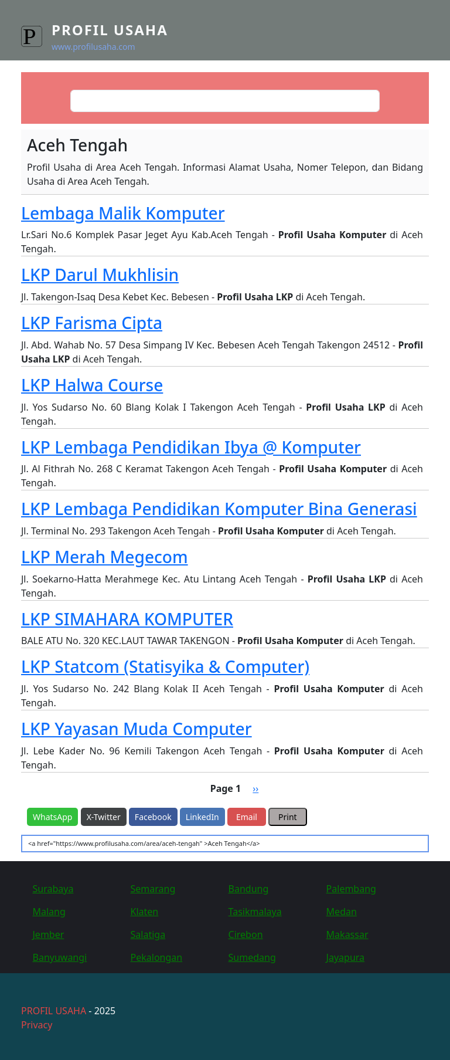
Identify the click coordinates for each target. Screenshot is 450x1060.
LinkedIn (202, 816)
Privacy (36, 1024)
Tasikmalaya (255, 911)
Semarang (153, 888)
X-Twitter (104, 816)
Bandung (249, 888)
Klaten (145, 911)
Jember (48, 934)
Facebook (153, 816)
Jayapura (345, 957)
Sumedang (252, 957)
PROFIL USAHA (53, 1010)
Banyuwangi (60, 957)
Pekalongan (157, 957)
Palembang (351, 888)
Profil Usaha (110, 29)
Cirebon (246, 934)
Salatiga (148, 934)
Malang (49, 911)
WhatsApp (52, 816)
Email (246, 816)
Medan (341, 911)
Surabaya (53, 888)
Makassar (347, 934)
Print (287, 816)
